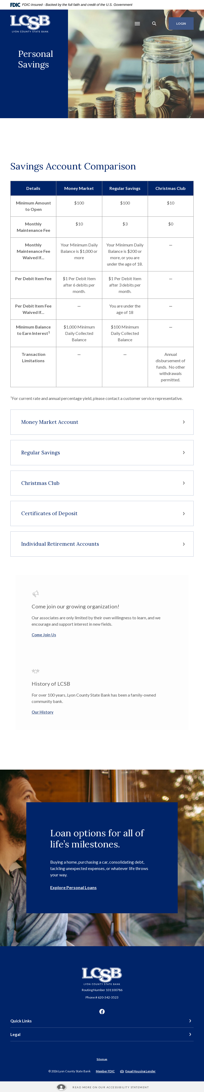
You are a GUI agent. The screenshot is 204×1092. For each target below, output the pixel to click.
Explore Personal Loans (73, 887)
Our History (42, 712)
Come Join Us (44, 634)
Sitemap (102, 1059)
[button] (102, 422)
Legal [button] (15, 1034)
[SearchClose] (154, 23)
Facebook (102, 1011)
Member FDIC (105, 1071)
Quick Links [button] (21, 1020)
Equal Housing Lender (140, 1071)
